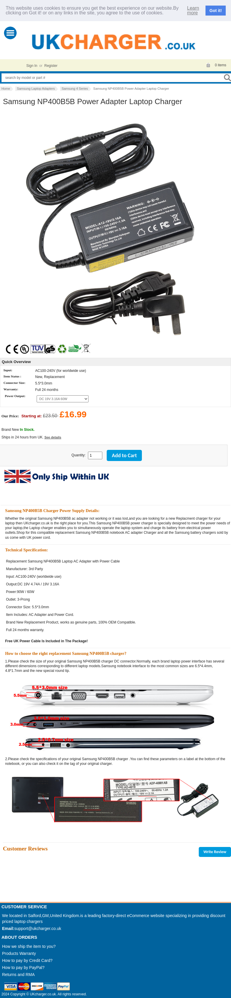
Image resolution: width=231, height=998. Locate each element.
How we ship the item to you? (29, 946)
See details (52, 437)
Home (5, 88)
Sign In (31, 66)
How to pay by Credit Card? (27, 960)
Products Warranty (19, 953)
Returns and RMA (18, 974)
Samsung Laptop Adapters (36, 88)
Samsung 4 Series (75, 88)
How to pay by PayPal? (23, 967)
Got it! (216, 10)
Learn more (193, 10)
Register (50, 66)
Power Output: (15, 396)
